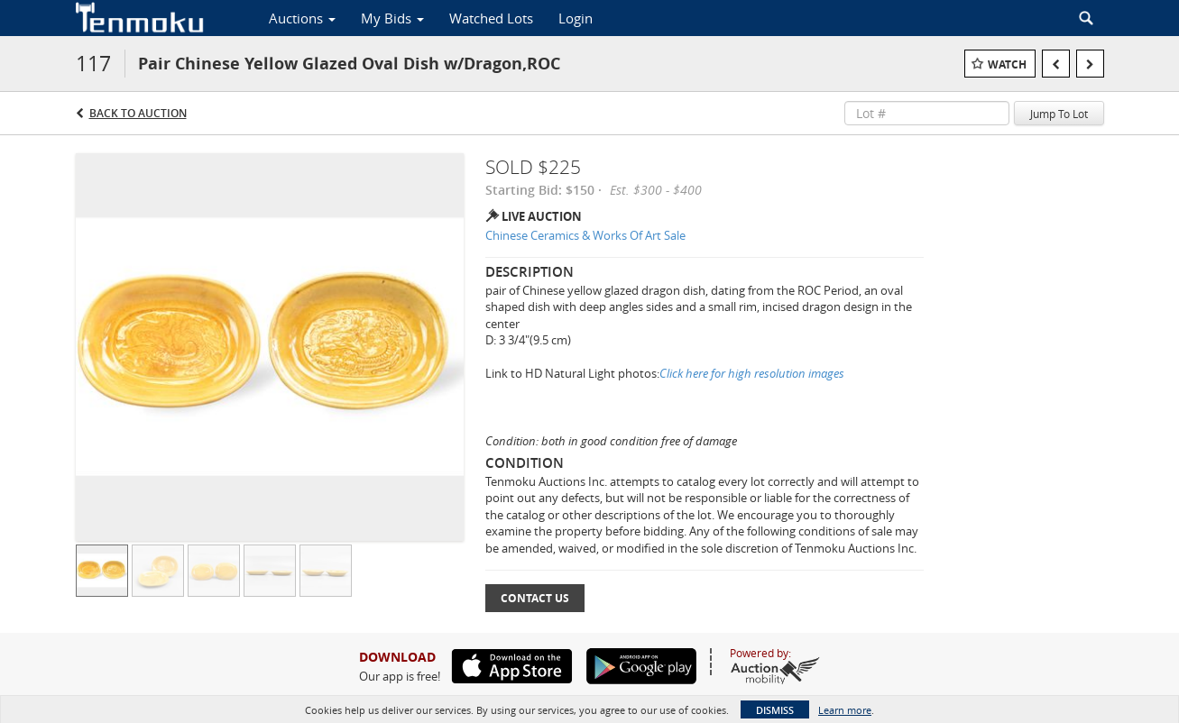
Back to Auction (138, 113)
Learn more (844, 710)
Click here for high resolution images (751, 373)
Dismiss (775, 710)
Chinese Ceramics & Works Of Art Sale (585, 235)
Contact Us (535, 598)
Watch (1007, 64)
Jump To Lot (1059, 113)
